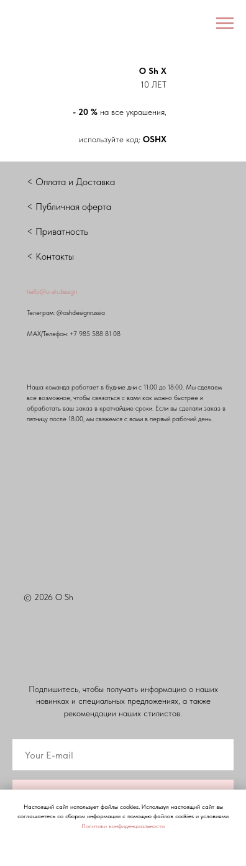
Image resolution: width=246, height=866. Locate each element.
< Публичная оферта (69, 206)
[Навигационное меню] (225, 23)
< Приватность (57, 231)
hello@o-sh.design (52, 292)
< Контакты (50, 256)
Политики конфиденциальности (123, 825)
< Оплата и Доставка (71, 182)
